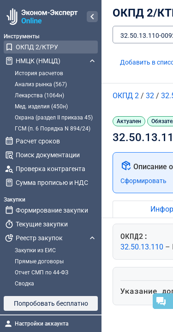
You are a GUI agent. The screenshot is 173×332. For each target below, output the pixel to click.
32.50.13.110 (142, 247)
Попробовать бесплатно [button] (51, 303)
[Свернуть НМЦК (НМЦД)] (92, 60)
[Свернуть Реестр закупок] (92, 238)
